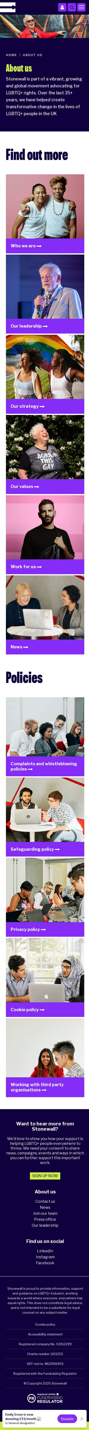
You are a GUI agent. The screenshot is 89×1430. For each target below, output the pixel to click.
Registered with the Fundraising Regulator (45, 1373)
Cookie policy (45, 1324)
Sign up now (45, 1176)
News (45, 1207)
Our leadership (45, 1225)
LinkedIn (45, 1251)
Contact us (45, 1201)
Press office (45, 1219)
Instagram (45, 1257)
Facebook (45, 1263)
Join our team (45, 1213)
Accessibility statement (45, 1334)
